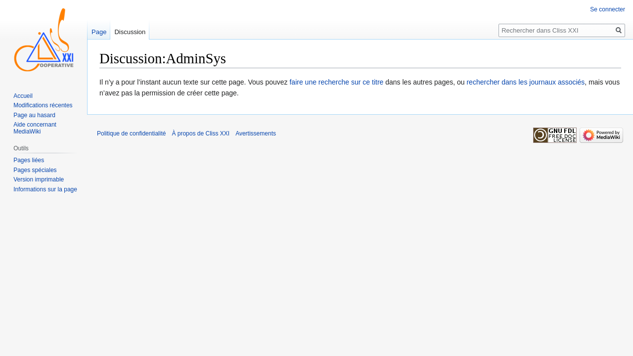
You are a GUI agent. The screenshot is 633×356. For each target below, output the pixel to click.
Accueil (23, 95)
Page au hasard (34, 115)
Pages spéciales (34, 170)
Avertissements (255, 133)
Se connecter (607, 9)
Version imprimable (38, 179)
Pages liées (28, 160)
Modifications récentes (42, 105)
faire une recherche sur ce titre (336, 82)
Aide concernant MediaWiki (34, 128)
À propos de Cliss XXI (200, 133)
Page (98, 32)
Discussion (129, 32)
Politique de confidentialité (131, 133)
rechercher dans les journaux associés (525, 82)
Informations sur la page (45, 189)
